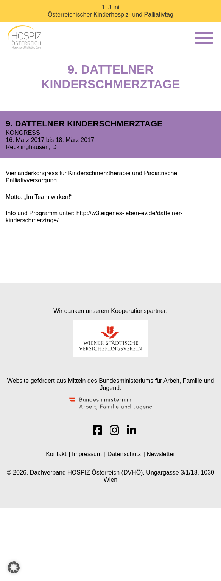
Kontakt (56, 454)
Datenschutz (124, 454)
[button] (13, 567)
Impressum (87, 454)
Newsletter (160, 454)
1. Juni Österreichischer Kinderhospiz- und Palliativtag (110, 11)
